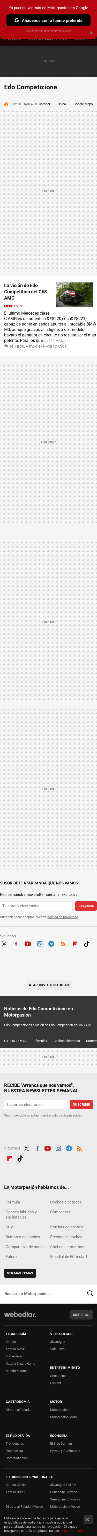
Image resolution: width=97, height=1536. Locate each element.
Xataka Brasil (15, 1492)
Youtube (28, 943)
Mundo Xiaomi (16, 1371)
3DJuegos (57, 1342)
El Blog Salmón (61, 1443)
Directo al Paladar (19, 1410)
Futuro (11, 1256)
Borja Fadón (28, 346)
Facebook (16, 943)
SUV (9, 1227)
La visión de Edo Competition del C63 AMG (25, 292)
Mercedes (13, 306)
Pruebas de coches (66, 1227)
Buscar (90, 1293)
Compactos (60, 1212)
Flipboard (75, 943)
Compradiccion (17, 1458)
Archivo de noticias (51, 985)
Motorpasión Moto (63, 1417)
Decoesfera (14, 1451)
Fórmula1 (40, 1041)
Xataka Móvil (15, 1349)
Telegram (51, 943)
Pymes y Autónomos (65, 1451)
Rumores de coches (23, 1237)
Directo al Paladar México (24, 1506)
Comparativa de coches (26, 1246)
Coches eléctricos (67, 1041)
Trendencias (15, 1443)
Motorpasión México (65, 1506)
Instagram (39, 943)
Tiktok (87, 943)
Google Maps (83, 104)
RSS (63, 943)
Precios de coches (66, 1237)
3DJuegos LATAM (63, 1485)
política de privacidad (62, 917)
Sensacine (58, 1376)
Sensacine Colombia (65, 1499)
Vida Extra (57, 1349)
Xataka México (16, 1485)
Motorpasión (59, 1410)
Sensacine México (63, 1492)
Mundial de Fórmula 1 (68, 1256)
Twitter (4, 943)
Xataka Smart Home (20, 1363)
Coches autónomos (67, 1246)
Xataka (11, 1342)
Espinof (55, 1383)
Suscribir (86, 906)
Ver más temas (20, 1273)
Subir (78, 1315)
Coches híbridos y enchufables (21, 1215)
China (62, 104)
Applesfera (14, 1356)
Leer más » (56, 341)
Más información (73, 1531)
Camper (44, 104)
